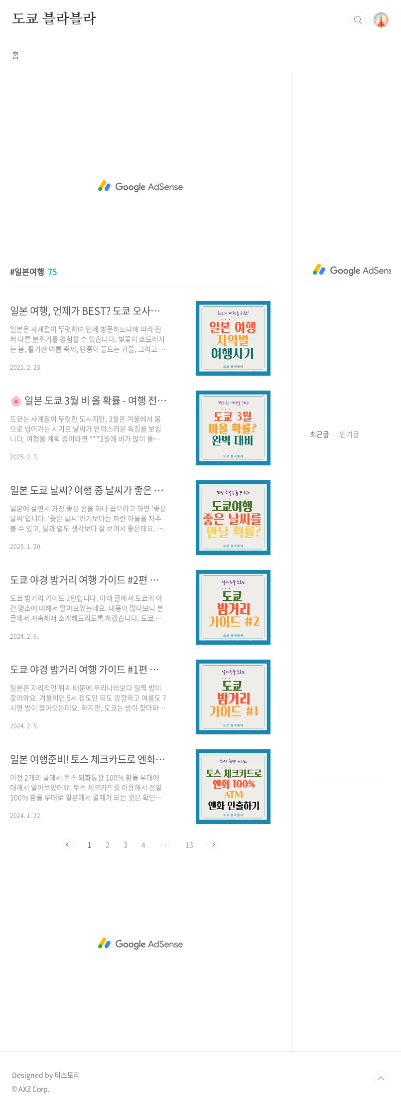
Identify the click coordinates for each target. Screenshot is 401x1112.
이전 (68, 844)
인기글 (349, 434)
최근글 (319, 434)
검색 (358, 19)
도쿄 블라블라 (54, 19)
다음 (213, 844)
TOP (381, 1079)
